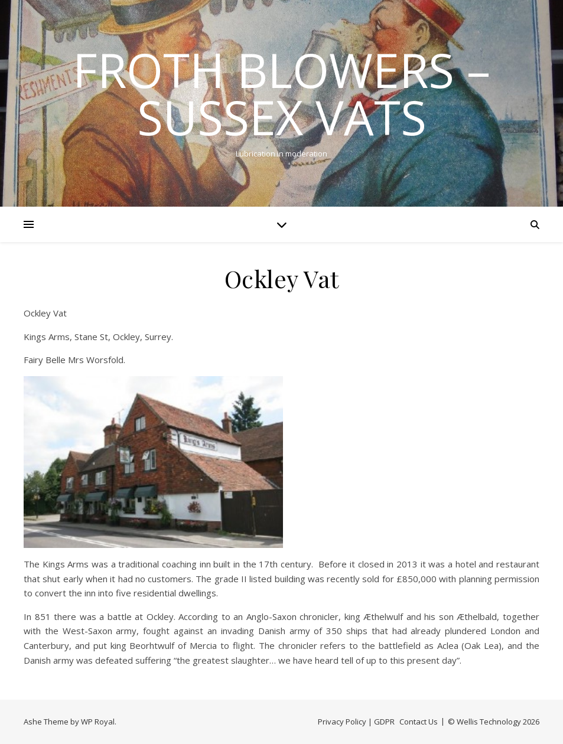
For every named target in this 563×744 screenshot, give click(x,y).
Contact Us (418, 721)
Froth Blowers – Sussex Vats (281, 93)
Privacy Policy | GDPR (356, 721)
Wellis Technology (489, 721)
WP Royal (98, 721)
